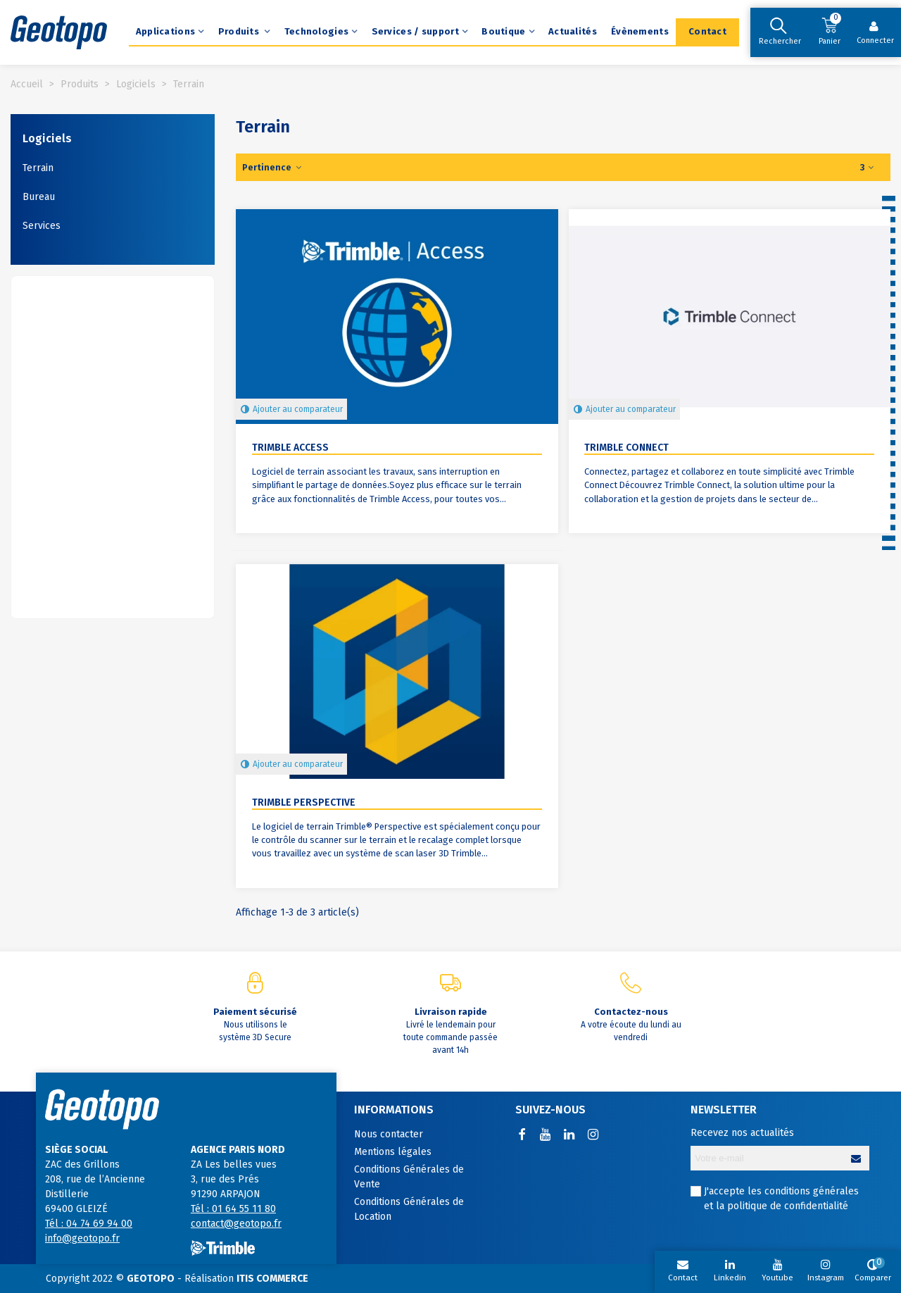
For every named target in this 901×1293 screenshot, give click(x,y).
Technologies (316, 31)
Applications (166, 31)
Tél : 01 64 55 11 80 (233, 1209)
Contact (707, 31)
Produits (240, 31)
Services (42, 226)
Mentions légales (392, 1152)
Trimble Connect (626, 448)
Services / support (415, 31)
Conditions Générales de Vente (409, 1176)
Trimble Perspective (303, 802)
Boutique (503, 31)
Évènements (640, 31)
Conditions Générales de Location (409, 1209)
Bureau (39, 197)
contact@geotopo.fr (236, 1224)
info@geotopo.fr (82, 1238)
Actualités (572, 31)
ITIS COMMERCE (272, 1279)
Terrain (38, 168)
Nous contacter (388, 1134)
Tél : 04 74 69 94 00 (88, 1224)
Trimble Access (290, 448)
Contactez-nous (631, 1011)
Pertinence (272, 167)
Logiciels (47, 138)
